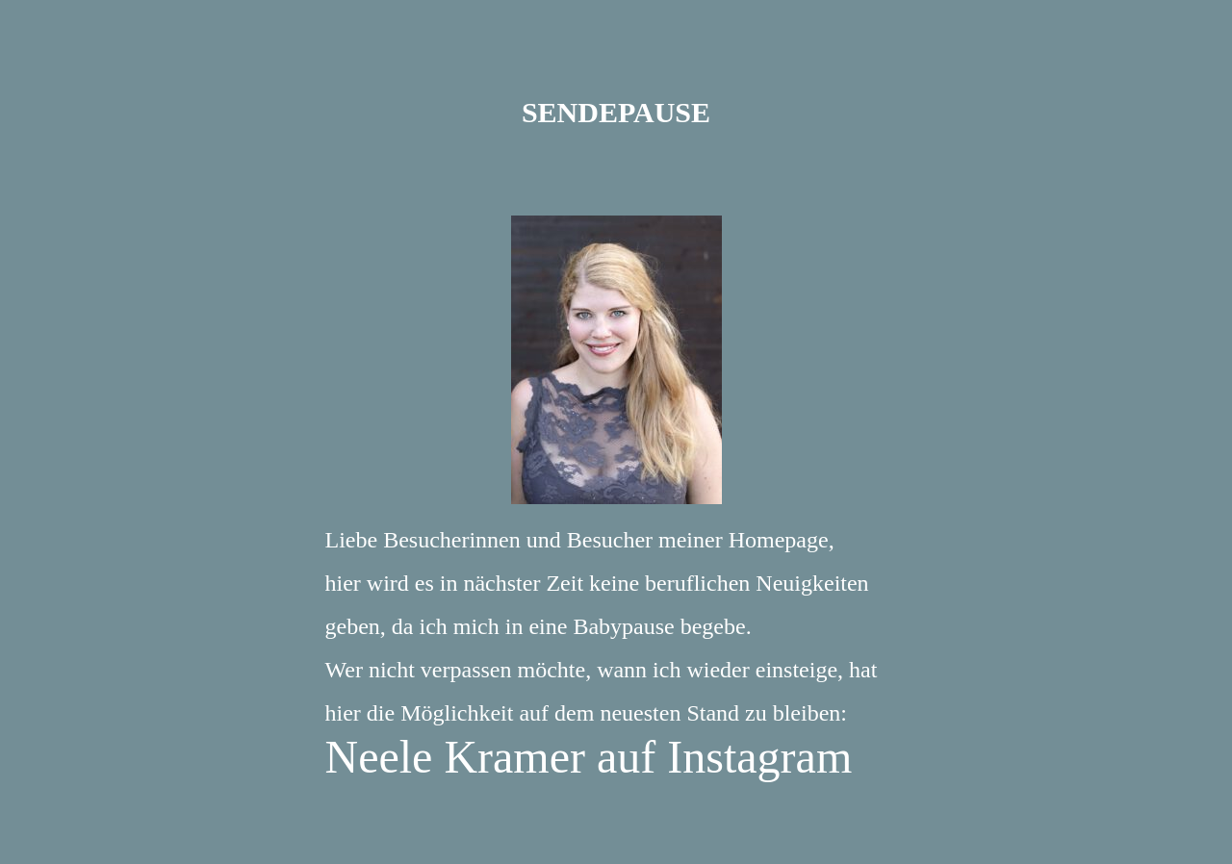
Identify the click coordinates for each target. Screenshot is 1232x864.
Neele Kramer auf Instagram (589, 756)
